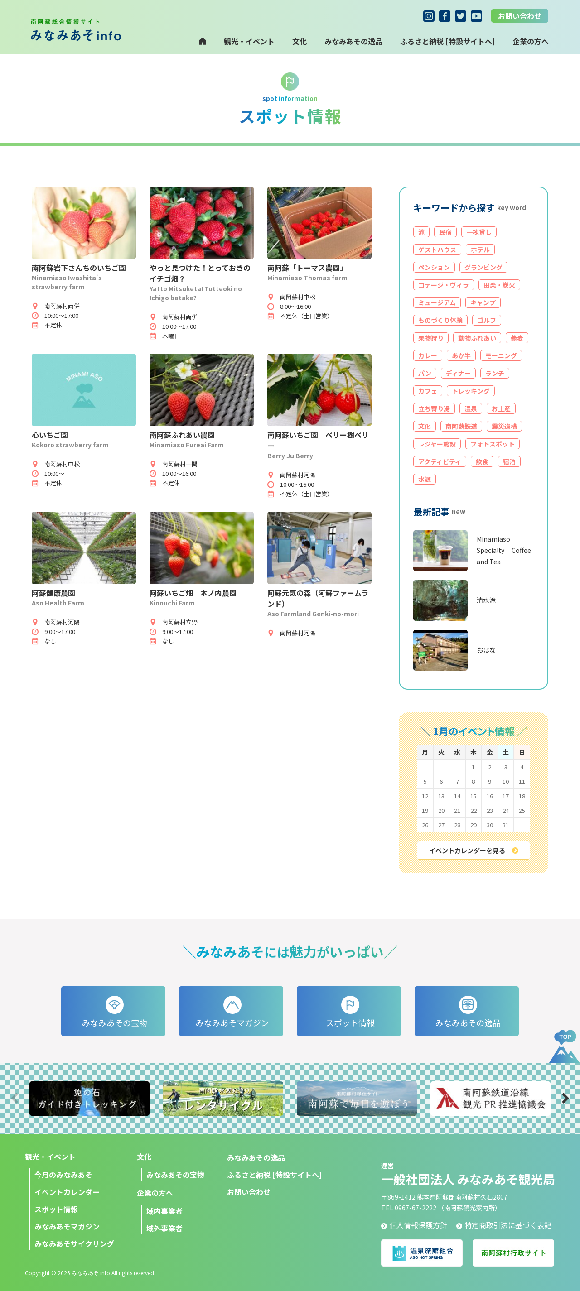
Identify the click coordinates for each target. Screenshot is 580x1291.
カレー (427, 355)
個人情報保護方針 (414, 1224)
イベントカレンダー (67, 1191)
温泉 (470, 408)
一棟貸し (479, 231)
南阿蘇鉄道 (461, 426)
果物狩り (431, 337)
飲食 (482, 461)
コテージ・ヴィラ (443, 284)
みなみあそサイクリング (74, 1243)
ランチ (494, 373)
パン (424, 373)
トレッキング (471, 390)
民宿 (445, 231)
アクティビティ (439, 461)
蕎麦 (517, 337)
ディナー (458, 373)
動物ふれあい (477, 337)
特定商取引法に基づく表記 (503, 1224)
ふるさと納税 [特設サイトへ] (447, 41)
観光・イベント (249, 41)
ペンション (434, 267)
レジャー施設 (437, 443)
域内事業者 (164, 1210)
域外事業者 (164, 1228)
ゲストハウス (437, 249)
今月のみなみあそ (63, 1174)
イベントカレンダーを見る (473, 850)
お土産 (501, 408)
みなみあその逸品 (353, 41)
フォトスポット (492, 443)
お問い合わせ (519, 15)
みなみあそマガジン (67, 1226)
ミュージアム (437, 302)
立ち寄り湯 (434, 408)
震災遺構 (504, 426)
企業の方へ (155, 1192)
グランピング (483, 267)
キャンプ (483, 302)
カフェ (427, 390)
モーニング (501, 355)
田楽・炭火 (499, 284)
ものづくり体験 (440, 320)
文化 (299, 41)
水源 (424, 479)
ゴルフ (486, 320)
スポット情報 (56, 1209)
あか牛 (461, 355)
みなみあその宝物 (175, 1174)
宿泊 (509, 461)
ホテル (480, 249)
